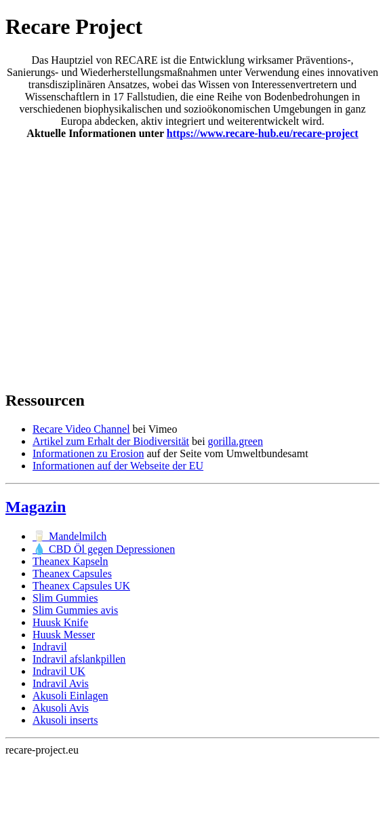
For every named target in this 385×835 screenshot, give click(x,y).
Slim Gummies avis (75, 610)
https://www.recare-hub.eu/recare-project (263, 133)
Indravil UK (59, 671)
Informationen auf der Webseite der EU (118, 465)
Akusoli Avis (61, 708)
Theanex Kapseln (70, 561)
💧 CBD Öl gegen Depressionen (104, 549)
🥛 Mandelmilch (69, 536)
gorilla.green (235, 441)
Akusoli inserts (65, 720)
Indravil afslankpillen (79, 659)
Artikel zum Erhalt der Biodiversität (111, 441)
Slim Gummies (65, 598)
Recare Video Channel (81, 429)
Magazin (35, 507)
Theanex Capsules (72, 573)
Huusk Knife (60, 622)
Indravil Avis (61, 683)
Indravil (50, 647)
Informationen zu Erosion (88, 453)
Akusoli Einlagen (70, 695)
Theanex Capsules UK (81, 585)
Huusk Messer (64, 634)
